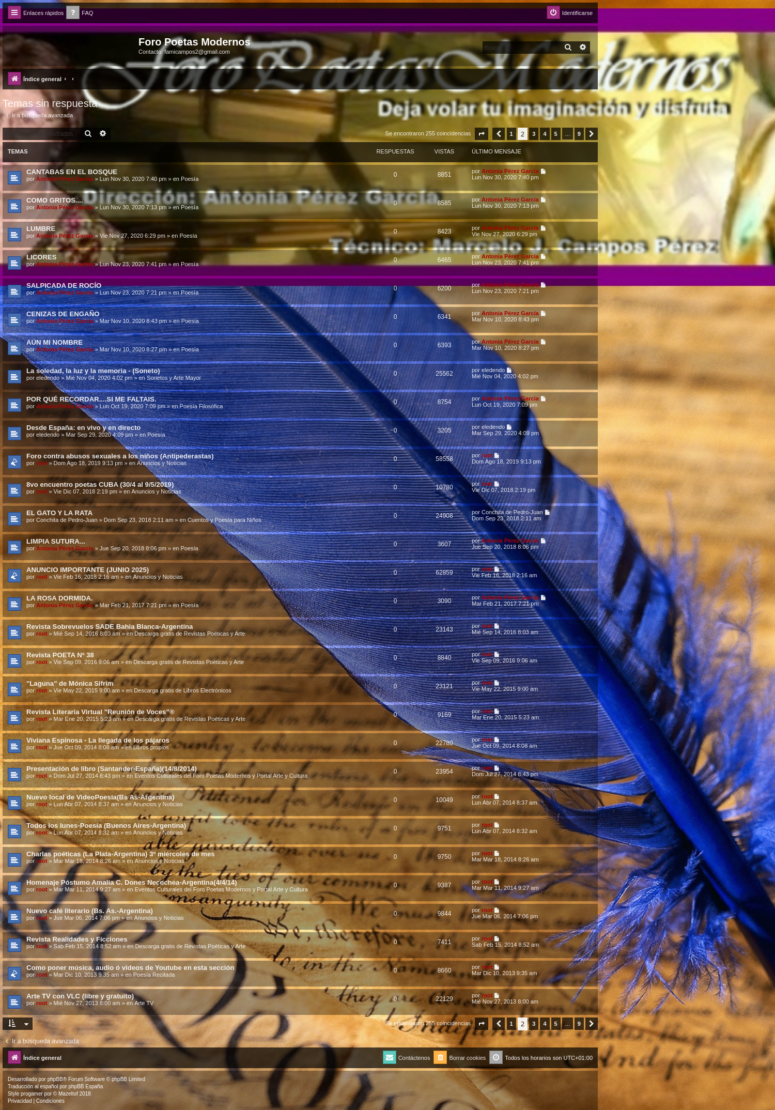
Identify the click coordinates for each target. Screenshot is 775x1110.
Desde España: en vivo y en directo (83, 427)
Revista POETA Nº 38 (60, 655)
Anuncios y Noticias (162, 463)
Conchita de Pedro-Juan (67, 520)
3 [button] (533, 134)
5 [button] (555, 134)
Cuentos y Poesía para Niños (224, 520)
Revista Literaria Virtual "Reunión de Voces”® (100, 712)
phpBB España (85, 1086)
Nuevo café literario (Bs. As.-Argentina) (89, 911)
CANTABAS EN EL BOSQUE (71, 172)
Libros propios (151, 747)
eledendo (47, 378)
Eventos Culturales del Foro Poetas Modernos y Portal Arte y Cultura (220, 776)
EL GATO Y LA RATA (59, 513)
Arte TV (143, 1003)
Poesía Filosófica (201, 406)
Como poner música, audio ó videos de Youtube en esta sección (130, 968)
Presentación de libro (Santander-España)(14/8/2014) (111, 769)
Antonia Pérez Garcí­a (65, 179)
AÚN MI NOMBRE (54, 342)
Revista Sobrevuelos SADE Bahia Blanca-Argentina (109, 626)
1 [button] (511, 134)
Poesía (189, 179)
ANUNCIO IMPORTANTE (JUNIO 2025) (87, 570)
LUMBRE (40, 229)
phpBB (55, 1079)
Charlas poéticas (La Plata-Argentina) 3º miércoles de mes (120, 854)
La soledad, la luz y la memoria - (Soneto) (93, 371)
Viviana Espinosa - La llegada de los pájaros (97, 740)
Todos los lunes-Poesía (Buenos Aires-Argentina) (106, 825)
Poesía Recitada (154, 975)
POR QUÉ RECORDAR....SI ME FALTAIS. (91, 399)
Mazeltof (68, 1094)
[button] (481, 134)
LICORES (41, 257)
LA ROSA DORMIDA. (59, 598)
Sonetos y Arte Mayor (174, 378)
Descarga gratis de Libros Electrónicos (182, 690)
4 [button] (544, 134)
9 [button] (579, 134)
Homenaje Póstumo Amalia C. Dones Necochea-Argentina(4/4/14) (131, 882)
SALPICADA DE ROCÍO (63, 285)
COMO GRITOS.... (54, 200)
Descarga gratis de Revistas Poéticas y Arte (189, 633)
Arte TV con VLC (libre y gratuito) (80, 996)
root (41, 463)
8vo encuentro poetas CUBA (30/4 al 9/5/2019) (100, 484)
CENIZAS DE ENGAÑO (62, 314)
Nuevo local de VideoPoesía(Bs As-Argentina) (100, 797)
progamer (32, 1094)
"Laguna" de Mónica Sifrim (70, 683)
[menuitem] (79, 13)
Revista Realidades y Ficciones (77, 939)
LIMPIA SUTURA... (55, 541)
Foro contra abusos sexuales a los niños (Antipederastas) (120, 456)
